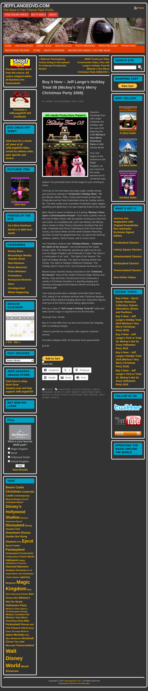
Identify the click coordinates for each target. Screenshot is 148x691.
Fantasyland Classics (126, 263)
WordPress (74, 683)
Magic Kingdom (19, 448)
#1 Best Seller (128, 133)
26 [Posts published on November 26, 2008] (20, 335)
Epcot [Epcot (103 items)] (27, 541)
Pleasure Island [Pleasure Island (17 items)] (19, 628)
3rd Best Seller (128, 197)
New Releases (63, 46)
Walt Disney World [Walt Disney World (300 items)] (14, 658)
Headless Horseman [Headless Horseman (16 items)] (16, 570)
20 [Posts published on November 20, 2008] (24, 332)
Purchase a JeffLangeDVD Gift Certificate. (20, 113)
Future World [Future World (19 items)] (27, 556)
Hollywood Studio (20, 457)
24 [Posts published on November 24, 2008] (12, 335)
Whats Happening (54, 50)
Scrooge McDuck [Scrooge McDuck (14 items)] (20, 631)
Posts (141, 8)
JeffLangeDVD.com (26, 5)
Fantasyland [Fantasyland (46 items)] (15, 549)
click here (20, 204)
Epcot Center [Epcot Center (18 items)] (13, 545)
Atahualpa (85, 683)
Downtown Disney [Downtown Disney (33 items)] (18, 532)
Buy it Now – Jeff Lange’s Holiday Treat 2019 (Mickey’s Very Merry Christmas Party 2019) (128, 323)
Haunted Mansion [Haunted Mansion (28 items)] (17, 566)
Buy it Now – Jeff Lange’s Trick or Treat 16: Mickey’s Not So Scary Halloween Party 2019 (128, 341)
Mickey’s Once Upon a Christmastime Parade (70, 395)
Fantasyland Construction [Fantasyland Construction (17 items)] (19, 553)
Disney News (44, 46)
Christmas (64, 389)
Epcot (14, 453)
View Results (20, 469)
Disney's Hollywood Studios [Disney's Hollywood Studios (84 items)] (15, 511)
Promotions (128, 46)
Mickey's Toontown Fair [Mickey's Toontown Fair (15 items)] (17, 614)
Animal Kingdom (20, 461)
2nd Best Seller (128, 165)
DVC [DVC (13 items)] (19, 542)
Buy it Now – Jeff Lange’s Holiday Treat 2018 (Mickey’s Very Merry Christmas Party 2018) (128, 359)
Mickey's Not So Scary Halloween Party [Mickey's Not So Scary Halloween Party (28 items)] (18, 601)
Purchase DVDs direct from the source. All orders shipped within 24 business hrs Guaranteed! (19, 76)
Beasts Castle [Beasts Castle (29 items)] (15, 487)
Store (36, 50)
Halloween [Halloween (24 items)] (12, 560)
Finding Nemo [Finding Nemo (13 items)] (12, 557)
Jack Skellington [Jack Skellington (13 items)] (26, 574)
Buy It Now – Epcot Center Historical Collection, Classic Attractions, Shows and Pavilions (127, 305)
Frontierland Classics (126, 242)
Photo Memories (85, 46)
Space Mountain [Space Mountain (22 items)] (15, 634)
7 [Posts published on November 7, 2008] (28, 325)
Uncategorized (24, 46)
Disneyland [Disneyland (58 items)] (15, 525)
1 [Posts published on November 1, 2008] (32, 322)
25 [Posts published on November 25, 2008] (16, 335)
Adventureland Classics (128, 256)
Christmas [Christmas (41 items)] (13, 491)
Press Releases (108, 46)
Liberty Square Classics (128, 249)
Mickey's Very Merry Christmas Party (77, 392)
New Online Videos (125, 277)
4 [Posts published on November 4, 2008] (15, 325)
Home (8, 46)
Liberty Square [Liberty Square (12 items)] (12, 577)
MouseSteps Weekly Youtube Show (89, 50)
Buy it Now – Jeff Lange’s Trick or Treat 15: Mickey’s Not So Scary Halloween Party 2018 (128, 377)
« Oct (9, 342)
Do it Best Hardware (19, 225)
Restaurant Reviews (17, 50)
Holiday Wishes (82, 389)
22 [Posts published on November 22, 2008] (32, 332)
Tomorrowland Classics (127, 270)
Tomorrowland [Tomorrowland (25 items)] (25, 645)
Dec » (17, 342)
